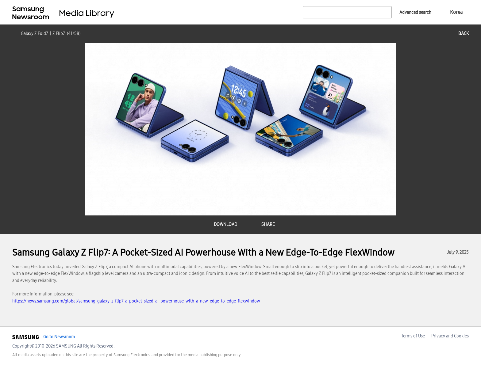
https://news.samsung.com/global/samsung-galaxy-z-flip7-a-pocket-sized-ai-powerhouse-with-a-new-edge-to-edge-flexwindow (136, 301)
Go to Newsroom (59, 337)
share (268, 224)
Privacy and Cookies (450, 336)
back (463, 33)
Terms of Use (413, 336)
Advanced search (415, 12)
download (225, 224)
